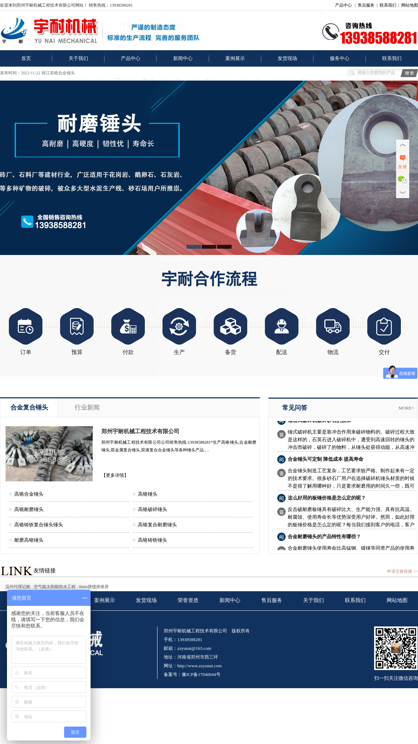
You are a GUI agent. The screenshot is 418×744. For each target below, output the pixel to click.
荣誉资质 (188, 600)
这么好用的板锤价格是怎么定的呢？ (327, 499)
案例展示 (235, 58)
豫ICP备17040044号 (201, 674)
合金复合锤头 (29, 407)
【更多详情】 (115, 475)
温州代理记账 (17, 586)
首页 (26, 58)
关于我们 (78, 58)
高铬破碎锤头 (152, 509)
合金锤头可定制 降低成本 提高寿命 (325, 460)
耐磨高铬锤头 (29, 540)
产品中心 (343, 5)
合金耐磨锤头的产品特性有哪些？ (324, 538)
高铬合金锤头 (29, 494)
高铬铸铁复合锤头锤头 (38, 524)
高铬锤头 (147, 494)
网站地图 (409, 5)
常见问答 (294, 407)
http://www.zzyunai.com (199, 665)
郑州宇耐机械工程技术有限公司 (140, 431)
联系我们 (388, 5)
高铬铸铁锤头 (152, 540)
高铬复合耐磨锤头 (157, 524)
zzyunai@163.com (194, 648)
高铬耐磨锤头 (29, 509)
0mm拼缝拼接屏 (94, 586)
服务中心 (339, 58)
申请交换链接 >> (402, 571)
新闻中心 (183, 58)
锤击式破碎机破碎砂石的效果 (319, 421)
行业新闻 (87, 407)
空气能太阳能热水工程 (55, 586)
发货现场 (287, 58)
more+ (406, 408)
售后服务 (366, 5)
